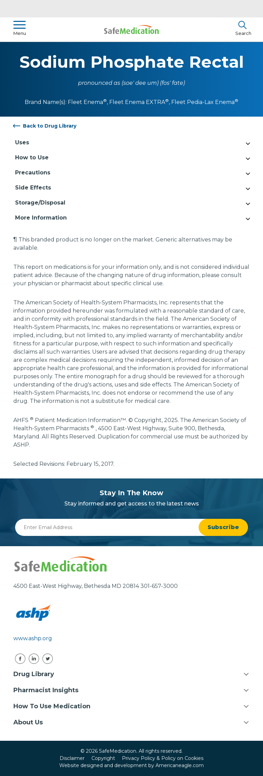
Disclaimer (72, 758)
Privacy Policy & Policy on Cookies (162, 758)
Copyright (103, 758)
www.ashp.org (32, 638)
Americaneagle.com (179, 765)
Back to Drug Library (49, 126)
